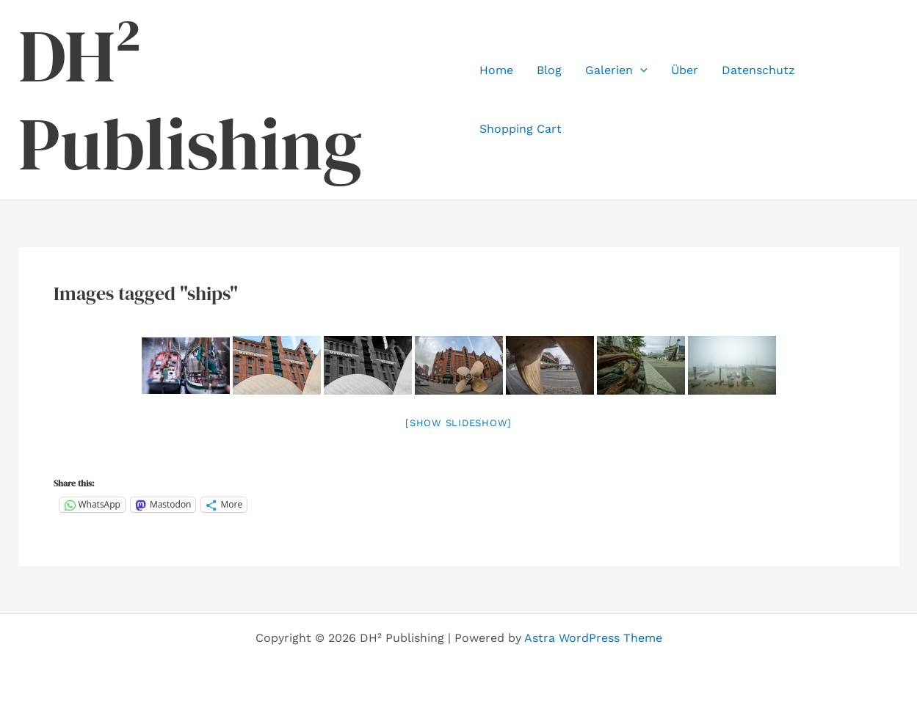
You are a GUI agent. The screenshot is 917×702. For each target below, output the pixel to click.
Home (496, 70)
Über (684, 70)
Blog (549, 70)
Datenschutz (758, 70)
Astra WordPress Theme (593, 638)
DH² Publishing (190, 99)
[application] (640, 70)
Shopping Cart (520, 129)
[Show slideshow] (458, 422)
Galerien (616, 70)
